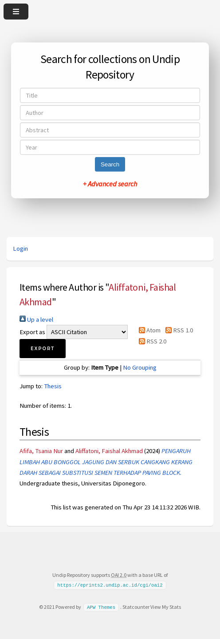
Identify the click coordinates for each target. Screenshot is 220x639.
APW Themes (101, 607)
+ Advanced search (110, 183)
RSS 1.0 (177, 330)
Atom (148, 330)
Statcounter (135, 607)
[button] (43, 348)
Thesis (53, 386)
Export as (32, 332)
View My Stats (165, 607)
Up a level (36, 319)
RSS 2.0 (151, 341)
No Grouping (140, 367)
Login (20, 248)
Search (110, 164)
